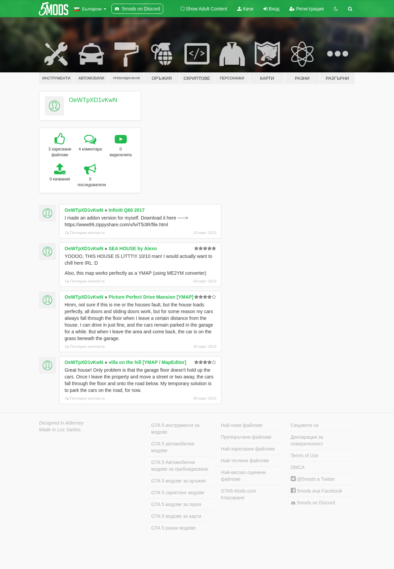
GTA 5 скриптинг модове (177, 492)
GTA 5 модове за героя (176, 504)
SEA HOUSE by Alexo (133, 248)
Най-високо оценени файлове (243, 476)
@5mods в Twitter (313, 479)
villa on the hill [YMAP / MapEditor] (147, 362)
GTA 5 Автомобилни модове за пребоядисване (179, 466)
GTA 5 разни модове (173, 528)
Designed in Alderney (61, 423)
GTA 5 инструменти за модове (175, 429)
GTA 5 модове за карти (176, 516)
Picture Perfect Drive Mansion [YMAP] (151, 297)
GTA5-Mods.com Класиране (238, 494)
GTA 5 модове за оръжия (178, 480)
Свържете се (305, 425)
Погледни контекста (85, 233)
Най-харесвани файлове (248, 448)
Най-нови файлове (241, 425)
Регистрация (306, 8)
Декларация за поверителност (307, 440)
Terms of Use (304, 455)
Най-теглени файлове (245, 460)
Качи (245, 8)
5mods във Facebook (316, 491)
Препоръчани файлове (246, 437)
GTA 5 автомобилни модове (172, 447)
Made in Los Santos (60, 429)
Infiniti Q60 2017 (127, 210)
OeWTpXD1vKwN (93, 100)
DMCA (298, 467)
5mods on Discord (313, 503)
